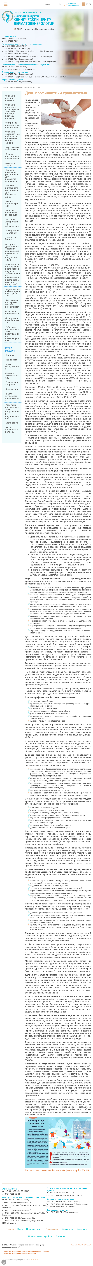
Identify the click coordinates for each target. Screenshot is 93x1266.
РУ (84, 4)
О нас (20, 1229)
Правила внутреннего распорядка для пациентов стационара (11, 175)
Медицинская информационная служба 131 (12, 292)
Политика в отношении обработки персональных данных (25, 1251)
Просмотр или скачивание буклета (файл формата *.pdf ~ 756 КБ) (57, 1170)
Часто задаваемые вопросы (11, 429)
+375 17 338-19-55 (10, 54)
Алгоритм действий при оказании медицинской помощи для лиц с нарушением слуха (12, 252)
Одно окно (82, 1229)
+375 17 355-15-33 (10, 49)
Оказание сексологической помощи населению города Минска (12, 137)
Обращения (67, 1229)
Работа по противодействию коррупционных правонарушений (12, 334)
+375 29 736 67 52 (10, 57)
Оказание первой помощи (10, 98)
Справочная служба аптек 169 (12, 320)
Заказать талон (10, 164)
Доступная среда (10, 238)
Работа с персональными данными (12, 212)
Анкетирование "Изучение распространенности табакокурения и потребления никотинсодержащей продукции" (12, 274)
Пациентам (11, 359)
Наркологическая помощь (12, 148)
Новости (9, 355)
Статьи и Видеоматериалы (12, 375)
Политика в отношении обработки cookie (19, 1253)
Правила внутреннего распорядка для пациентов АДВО (11, 191)
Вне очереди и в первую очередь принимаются (12, 303)
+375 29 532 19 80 (10, 51)
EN (90, 4)
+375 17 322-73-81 (10, 41)
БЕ (87, 4)
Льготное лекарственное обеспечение (12, 222)
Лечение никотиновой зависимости (12, 156)
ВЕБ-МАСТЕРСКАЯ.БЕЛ (80, 1245)
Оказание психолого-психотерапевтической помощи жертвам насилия (12, 111)
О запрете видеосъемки (12, 312)
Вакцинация (11, 389)
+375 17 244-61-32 (27, 69)
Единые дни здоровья (31, 87)
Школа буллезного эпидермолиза (12, 397)
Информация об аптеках (12, 231)
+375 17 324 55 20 (10, 77)
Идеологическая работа (40, 1236)
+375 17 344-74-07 (10, 82)
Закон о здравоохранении (12, 203)
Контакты (60, 1236)
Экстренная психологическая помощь (12, 125)
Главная (5, 87)
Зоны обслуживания (12, 366)
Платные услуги (34, 1229)
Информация (15, 87)
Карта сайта (11, 423)
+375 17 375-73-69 (10, 74)
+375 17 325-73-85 (10, 69)
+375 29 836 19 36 (10, 62)
